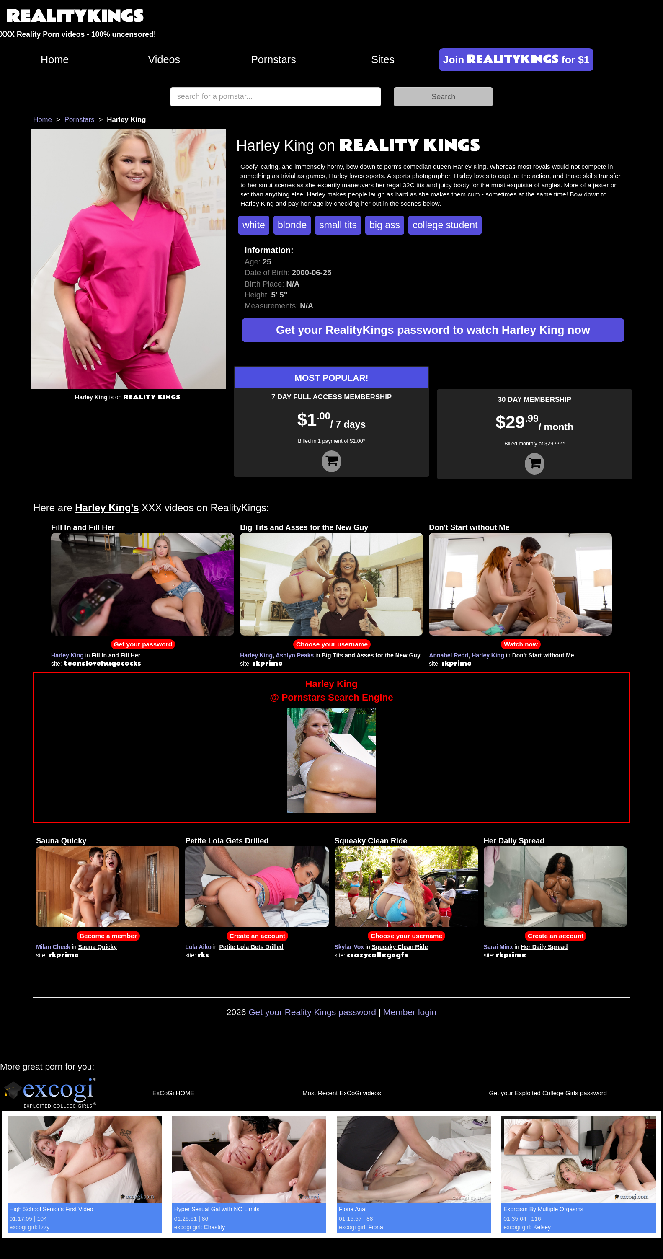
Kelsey (542, 1227)
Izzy (44, 1227)
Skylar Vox (349, 947)
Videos (164, 59)
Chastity (214, 1227)
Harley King (67, 655)
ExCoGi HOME (173, 1092)
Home (55, 59)
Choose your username (332, 644)
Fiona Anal (352, 1209)
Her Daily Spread (514, 841)
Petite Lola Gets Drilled (226, 841)
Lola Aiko (198, 947)
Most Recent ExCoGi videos (341, 1092)
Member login (409, 1012)
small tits (338, 225)
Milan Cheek (53, 947)
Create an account (257, 935)
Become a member (108, 935)
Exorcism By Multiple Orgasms (543, 1209)
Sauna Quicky (61, 841)
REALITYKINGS (75, 16)
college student (445, 225)
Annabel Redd (448, 655)
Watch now (521, 644)
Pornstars (273, 59)
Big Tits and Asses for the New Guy (304, 527)
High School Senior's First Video (51, 1209)
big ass (384, 225)
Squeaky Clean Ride (371, 841)
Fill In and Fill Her (83, 527)
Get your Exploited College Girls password (548, 1092)
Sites (383, 59)
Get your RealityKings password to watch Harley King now (433, 330)
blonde (292, 225)
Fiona (376, 1227)
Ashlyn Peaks (295, 655)
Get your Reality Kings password (312, 1012)
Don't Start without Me (469, 527)
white (253, 225)
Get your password (143, 644)
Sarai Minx (498, 947)
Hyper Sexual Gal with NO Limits (217, 1209)
